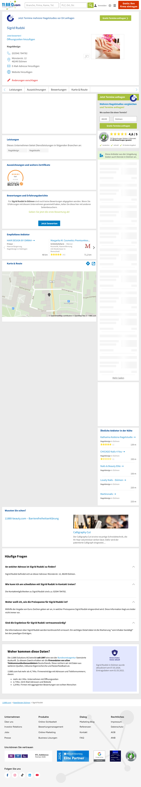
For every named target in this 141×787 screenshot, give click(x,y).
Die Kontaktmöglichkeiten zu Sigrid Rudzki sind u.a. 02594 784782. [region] (35, 591)
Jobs (6, 732)
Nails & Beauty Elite (110, 466)
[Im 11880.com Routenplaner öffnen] (88, 263)
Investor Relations (13, 726)
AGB (113, 732)
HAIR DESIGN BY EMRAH (19, 240)
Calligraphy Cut (82, 532)
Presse (7, 737)
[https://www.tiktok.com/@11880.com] (22, 775)
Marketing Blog (87, 721)
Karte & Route (79, 89)
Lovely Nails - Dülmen (111, 480)
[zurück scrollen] (4, 89)
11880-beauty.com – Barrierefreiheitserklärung (32, 518)
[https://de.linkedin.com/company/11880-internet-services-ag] (30, 775)
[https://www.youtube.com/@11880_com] (37, 775)
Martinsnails (106, 493)
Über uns (8, 721)
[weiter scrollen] (136, 89)
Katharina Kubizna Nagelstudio (116, 437)
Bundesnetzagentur (67, 657)
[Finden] (90, 5)
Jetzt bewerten (49, 223)
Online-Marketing (46, 732)
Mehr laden (118, 377)
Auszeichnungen (36, 89)
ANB (113, 737)
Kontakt (83, 732)
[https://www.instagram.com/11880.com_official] (15, 775)
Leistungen (15, 89)
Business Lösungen (47, 737)
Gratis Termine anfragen (115, 18)
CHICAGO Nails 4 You (111, 451)
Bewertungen (59, 89)
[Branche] (42, 5)
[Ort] (73, 5)
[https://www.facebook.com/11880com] (7, 775)
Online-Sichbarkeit (47, 721)
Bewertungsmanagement (50, 726)
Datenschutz (117, 726)
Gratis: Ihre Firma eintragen (128, 5)
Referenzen (85, 726)
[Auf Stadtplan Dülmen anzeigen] (93, 263)
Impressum (116, 721)
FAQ (82, 737)
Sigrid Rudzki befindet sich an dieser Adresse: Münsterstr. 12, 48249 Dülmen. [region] (40, 574)
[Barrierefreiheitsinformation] (111, 5)
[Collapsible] (133, 566)
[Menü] (115, 5)
